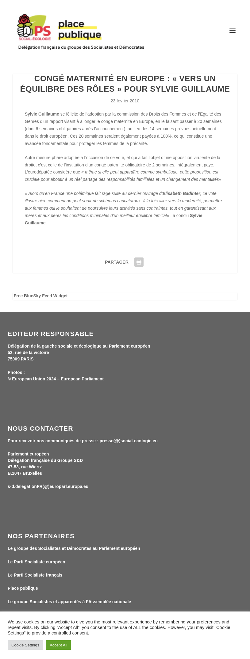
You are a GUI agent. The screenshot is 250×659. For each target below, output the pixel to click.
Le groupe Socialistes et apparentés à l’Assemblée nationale (69, 601)
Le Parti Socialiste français (35, 575)
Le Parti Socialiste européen (36, 561)
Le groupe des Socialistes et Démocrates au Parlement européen (74, 548)
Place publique (23, 588)
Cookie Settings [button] (25, 645)
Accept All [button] (58, 645)
